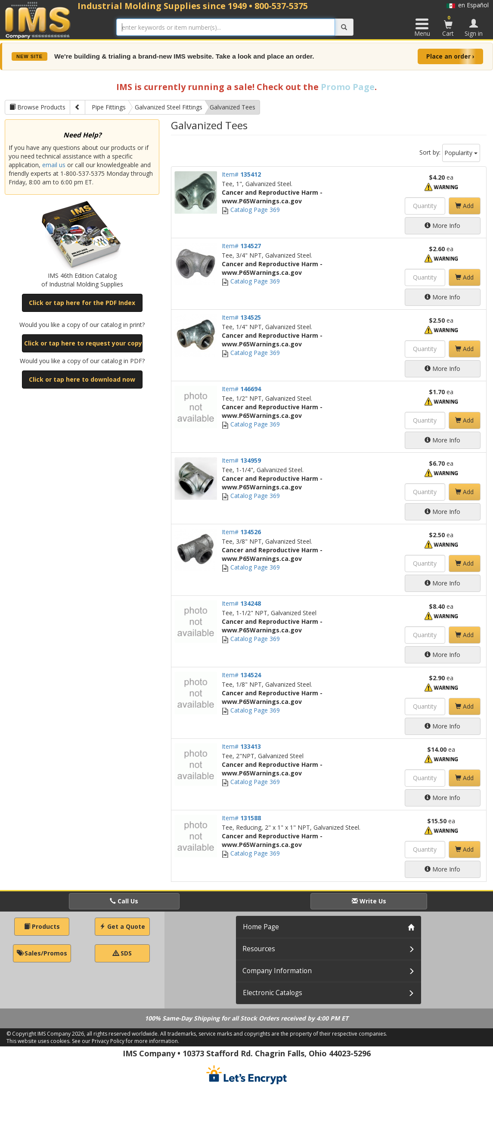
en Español (467, 5)
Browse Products (37, 107)
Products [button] (42, 926)
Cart (448, 25)
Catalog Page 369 (251, 209)
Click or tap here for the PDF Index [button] (82, 303)
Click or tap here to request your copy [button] (83, 343)
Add (464, 206)
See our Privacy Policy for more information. (125, 1041)
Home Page (261, 926)
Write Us (369, 901)
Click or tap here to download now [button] (82, 379)
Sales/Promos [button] (42, 953)
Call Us (124, 901)
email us (53, 165)
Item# (241, 174)
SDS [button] (122, 953)
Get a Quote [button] (122, 926)
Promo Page (348, 87)
